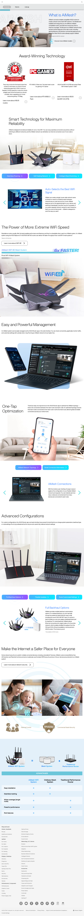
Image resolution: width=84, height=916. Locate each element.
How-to (17, 7)
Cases (3, 891)
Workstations (5, 876)
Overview (7, 7)
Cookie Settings (5, 913)
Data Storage (24, 831)
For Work (4, 844)
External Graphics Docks (27, 834)
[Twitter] (36, 903)
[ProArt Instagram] (57, 903)
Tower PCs (4, 866)
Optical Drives (24, 829)
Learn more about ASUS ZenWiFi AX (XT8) (65, 97)
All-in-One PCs (5, 863)
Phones (3, 831)
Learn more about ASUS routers (11, 101)
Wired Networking (25, 851)
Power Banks (24, 890)
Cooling (3, 893)
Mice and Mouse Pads (26, 873)
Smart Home (24, 866)
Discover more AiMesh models (63, 41)
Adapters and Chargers (27, 885)
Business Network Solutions (28, 854)
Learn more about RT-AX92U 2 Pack (40, 97)
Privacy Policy (40, 910)
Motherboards (5, 886)
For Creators (5, 846)
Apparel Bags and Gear (27, 881)
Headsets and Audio (26, 876)
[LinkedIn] (42, 903)
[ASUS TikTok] (52, 903)
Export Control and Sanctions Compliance (56, 910)
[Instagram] (21, 903)
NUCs (3, 871)
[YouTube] (26, 903)
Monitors (4, 859)
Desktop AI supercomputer (28, 861)
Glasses (3, 881)
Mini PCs (4, 873)
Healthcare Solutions (7, 834)
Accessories (4, 836)
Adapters (23, 849)
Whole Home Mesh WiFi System (29, 846)
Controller (23, 893)
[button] (2, 2)
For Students (5, 849)
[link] (42, 2)
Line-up (27, 7)
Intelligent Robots (25, 856)
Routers (23, 844)
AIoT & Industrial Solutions (27, 858)
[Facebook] (31, 903)
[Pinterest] (47, 903)
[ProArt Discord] (63, 903)
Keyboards (24, 871)
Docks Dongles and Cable (27, 888)
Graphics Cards (5, 888)
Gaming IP (23, 898)
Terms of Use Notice (31, 910)
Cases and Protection (26, 883)
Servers (23, 863)
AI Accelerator (24, 836)
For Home (4, 841)
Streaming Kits (25, 878)
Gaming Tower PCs (6, 868)
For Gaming (4, 851)
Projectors (4, 861)
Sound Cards (24, 839)
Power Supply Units (6, 895)
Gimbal (23, 895)
